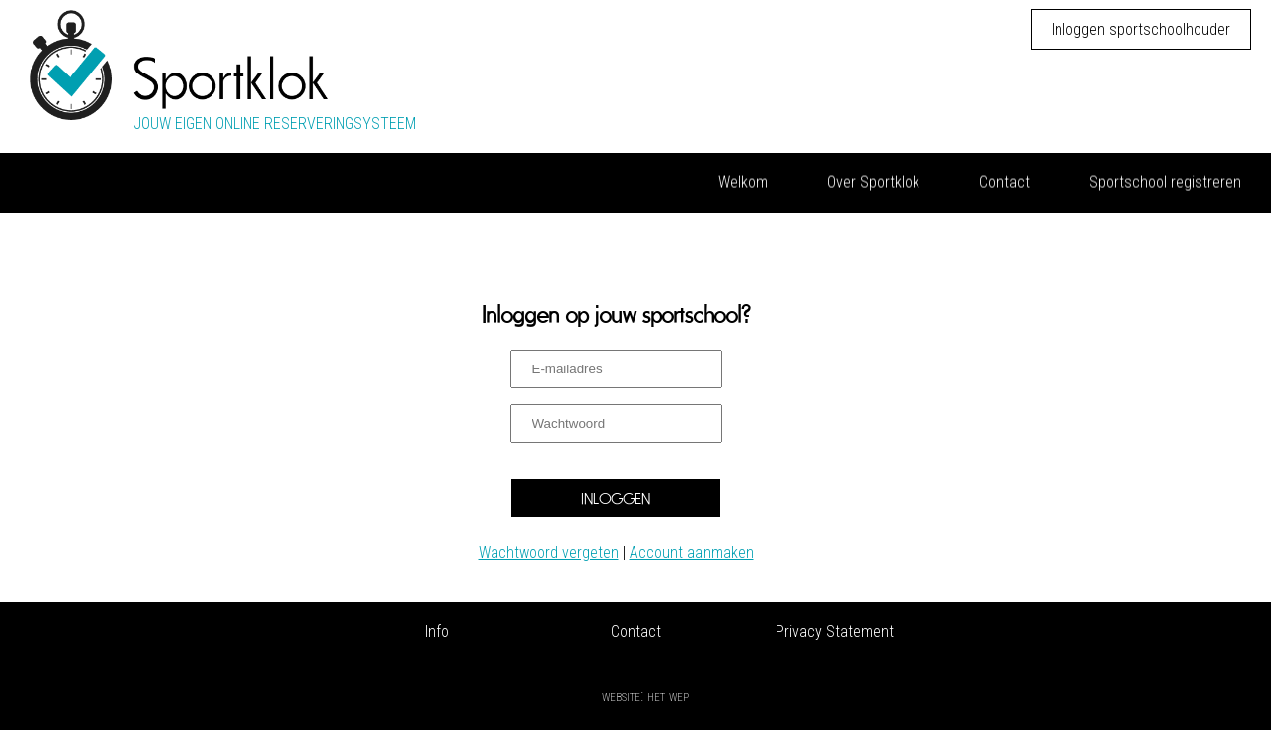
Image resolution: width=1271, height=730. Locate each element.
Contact (1004, 180)
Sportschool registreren (1165, 180)
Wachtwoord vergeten (549, 552)
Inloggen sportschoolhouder (1141, 29)
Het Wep (668, 695)
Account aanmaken (692, 552)
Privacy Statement (835, 631)
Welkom (743, 180)
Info (437, 631)
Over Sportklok (873, 180)
